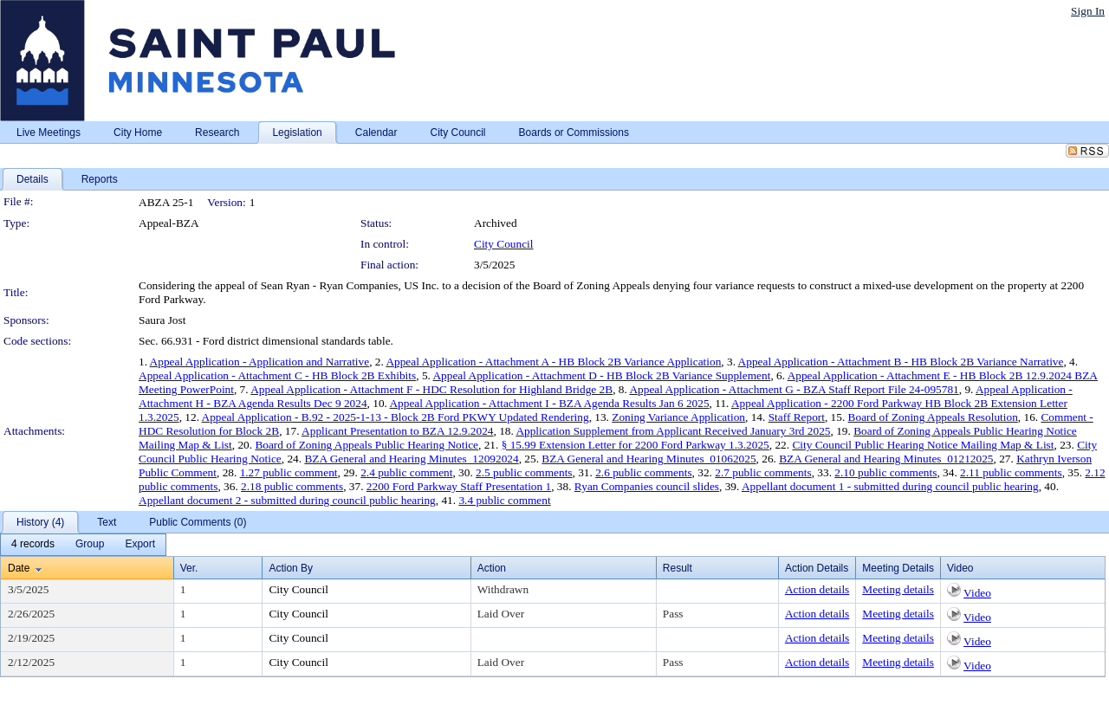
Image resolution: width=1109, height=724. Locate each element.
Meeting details (898, 589)
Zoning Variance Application (678, 416)
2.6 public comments (643, 472)
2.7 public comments (763, 472)
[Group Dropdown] (89, 544)
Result (677, 568)
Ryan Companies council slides (646, 486)
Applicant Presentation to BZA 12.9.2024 (397, 430)
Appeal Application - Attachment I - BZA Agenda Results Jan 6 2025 (549, 403)
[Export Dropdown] (139, 544)
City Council (504, 243)
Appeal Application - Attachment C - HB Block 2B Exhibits (277, 375)
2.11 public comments (1011, 472)
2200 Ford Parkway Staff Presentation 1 (458, 486)
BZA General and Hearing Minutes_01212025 (886, 458)
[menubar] (83, 544)
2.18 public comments (292, 486)
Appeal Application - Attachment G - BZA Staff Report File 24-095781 (793, 389)
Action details (817, 589)
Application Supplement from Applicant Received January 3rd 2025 (673, 430)
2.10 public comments (885, 472)
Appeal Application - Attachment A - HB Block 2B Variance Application (553, 361)
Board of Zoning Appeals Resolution (933, 416)
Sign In (1088, 10)
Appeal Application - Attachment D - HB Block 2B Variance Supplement (601, 375)
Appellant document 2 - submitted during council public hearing (287, 500)
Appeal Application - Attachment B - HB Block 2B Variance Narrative (901, 361)
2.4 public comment (406, 472)
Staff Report (797, 416)
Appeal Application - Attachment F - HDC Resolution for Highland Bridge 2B (431, 389)
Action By (291, 568)
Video (977, 592)
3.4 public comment (504, 500)
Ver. (189, 568)
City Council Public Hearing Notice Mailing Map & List (923, 444)
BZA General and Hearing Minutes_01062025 (649, 458)
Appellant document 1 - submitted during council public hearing (890, 486)
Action (491, 568)
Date (18, 568)
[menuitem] (33, 544)
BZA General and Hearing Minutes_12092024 (411, 458)
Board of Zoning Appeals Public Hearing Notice (366, 444)
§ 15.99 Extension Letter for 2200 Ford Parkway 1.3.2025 (635, 444)
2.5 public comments (524, 472)
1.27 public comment (289, 472)
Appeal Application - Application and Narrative (260, 361)
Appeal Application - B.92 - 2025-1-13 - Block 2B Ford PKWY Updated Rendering (395, 416)
